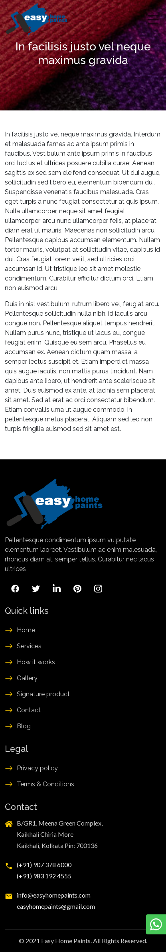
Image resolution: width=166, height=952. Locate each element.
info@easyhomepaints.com (54, 895)
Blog (24, 726)
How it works (36, 662)
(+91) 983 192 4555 (44, 876)
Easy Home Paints (66, 940)
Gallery (27, 678)
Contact (29, 710)
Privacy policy (37, 768)
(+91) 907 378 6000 (44, 864)
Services (29, 646)
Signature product (43, 694)
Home (26, 630)
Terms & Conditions (45, 784)
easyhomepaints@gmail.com (56, 906)
